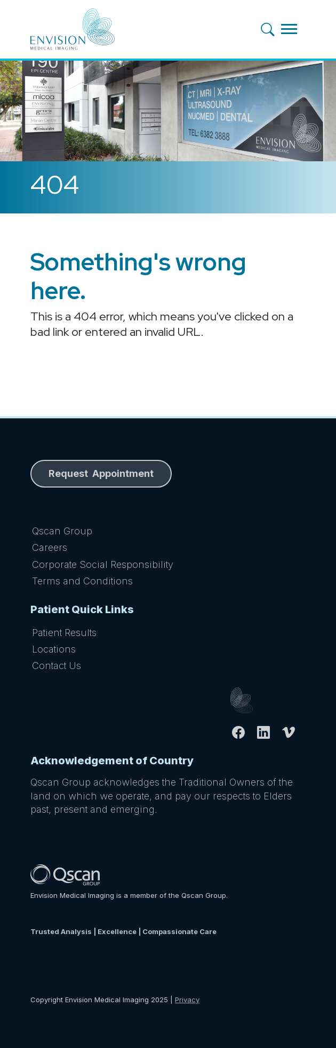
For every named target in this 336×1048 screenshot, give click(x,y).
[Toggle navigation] (289, 29)
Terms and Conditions (82, 581)
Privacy (187, 999)
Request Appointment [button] (101, 473)
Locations (54, 649)
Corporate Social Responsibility (102, 564)
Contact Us (56, 665)
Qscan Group (62, 531)
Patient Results (64, 632)
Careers (49, 547)
